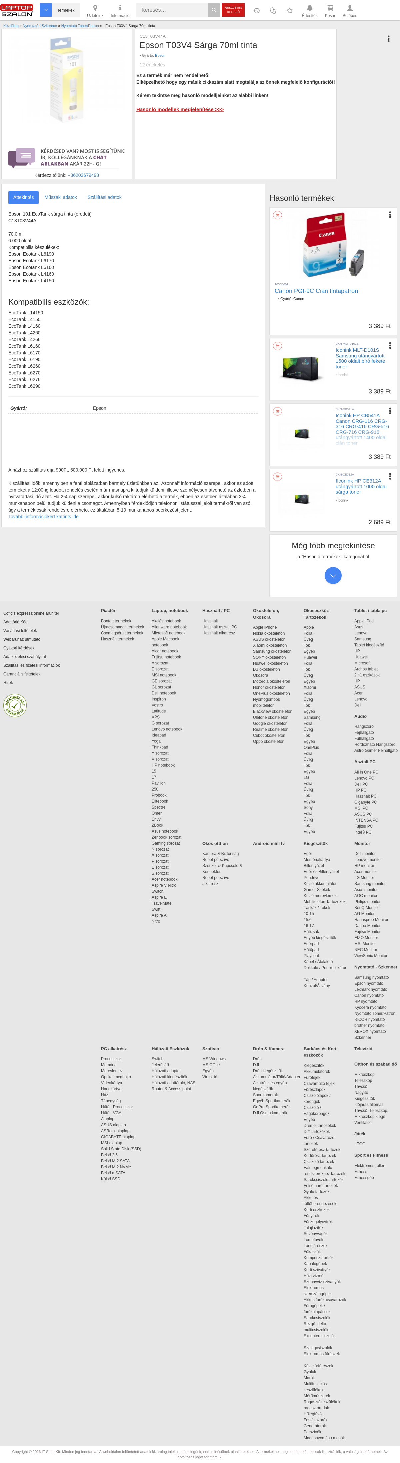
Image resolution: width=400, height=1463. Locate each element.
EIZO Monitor (366, 937)
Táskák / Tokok (317, 907)
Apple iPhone (265, 627)
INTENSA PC (366, 820)
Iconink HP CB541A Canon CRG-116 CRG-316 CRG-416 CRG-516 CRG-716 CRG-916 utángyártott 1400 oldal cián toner (362, 429)
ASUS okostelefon (269, 639)
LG (306, 777)
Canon (298, 299)
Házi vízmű (313, 1275)
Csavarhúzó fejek (322, 1083)
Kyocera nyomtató (370, 1007)
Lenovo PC (364, 778)
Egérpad (311, 943)
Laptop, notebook (170, 610)
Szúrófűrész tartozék (322, 1149)
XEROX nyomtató (370, 1031)
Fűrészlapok (318, 1089)
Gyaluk (318, 1372)
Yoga (156, 741)
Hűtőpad (311, 949)
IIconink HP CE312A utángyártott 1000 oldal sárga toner (361, 486)
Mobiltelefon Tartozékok (325, 901)
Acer (358, 693)
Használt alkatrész (218, 633)
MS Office (211, 1065)
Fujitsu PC (363, 826)
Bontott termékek (116, 621)
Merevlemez (112, 1071)
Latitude (159, 711)
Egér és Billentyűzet (321, 871)
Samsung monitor (370, 883)
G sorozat (160, 723)
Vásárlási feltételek (20, 630)
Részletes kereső (233, 10)
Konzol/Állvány (317, 985)
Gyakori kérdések (18, 648)
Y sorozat (160, 753)
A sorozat (160, 663)
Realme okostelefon (270, 729)
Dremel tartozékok (323, 1125)
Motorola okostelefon (271, 681)
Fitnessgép (364, 1177)
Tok (307, 645)
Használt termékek (117, 639)
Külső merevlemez (320, 895)
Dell (357, 705)
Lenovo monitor (368, 859)
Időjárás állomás (368, 1104)
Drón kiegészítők (268, 1071)
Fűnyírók (311, 1215)
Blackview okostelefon (272, 711)
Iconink (343, 375)
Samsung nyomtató (371, 977)
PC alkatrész (114, 1048)
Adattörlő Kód (15, 622)
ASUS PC (363, 814)
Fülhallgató (364, 738)
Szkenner (362, 1037)
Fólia (308, 633)
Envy (156, 819)
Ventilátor (362, 1122)
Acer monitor (365, 871)
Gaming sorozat (167, 843)
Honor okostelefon (269, 687)
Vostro (157, 705)
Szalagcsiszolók (318, 1348)
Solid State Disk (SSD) (121, 1149)
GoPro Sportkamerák (272, 1107)
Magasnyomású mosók (324, 1438)
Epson (160, 55)
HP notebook (163, 765)
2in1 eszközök (367, 675)
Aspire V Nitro (165, 885)
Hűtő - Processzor (117, 1107)
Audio (360, 716)
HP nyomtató (365, 1001)
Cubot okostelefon (269, 735)
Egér (308, 853)
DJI (256, 1065)
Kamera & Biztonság (220, 853)
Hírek (8, 682)
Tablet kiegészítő (369, 645)
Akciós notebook (166, 621)
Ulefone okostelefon (270, 717)
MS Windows (214, 1059)
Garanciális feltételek (21, 674)
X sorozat (160, 855)
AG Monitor (364, 913)
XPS (156, 717)
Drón (257, 1059)
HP (357, 651)
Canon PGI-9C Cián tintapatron (316, 291)
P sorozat (160, 861)
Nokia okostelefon (269, 633)
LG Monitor (364, 877)
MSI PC (361, 808)
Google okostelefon (270, 723)
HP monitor (364, 865)
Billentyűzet (314, 865)
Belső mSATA (114, 1173)
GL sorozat (161, 687)
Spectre (158, 807)
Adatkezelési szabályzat (24, 656)
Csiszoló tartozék (319, 1161)
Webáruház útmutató (21, 639)
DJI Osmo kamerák (271, 1113)
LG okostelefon (266, 669)
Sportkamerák (265, 1095)
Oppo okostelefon (268, 741)
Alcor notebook (165, 651)
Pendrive (311, 877)
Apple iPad (364, 621)
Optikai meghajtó (116, 1077)
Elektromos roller (369, 1165)
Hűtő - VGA (111, 1113)
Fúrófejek (315, 1077)
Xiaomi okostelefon (270, 645)
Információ (120, 10)
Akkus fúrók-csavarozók (325, 1299)
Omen (157, 813)
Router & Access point (171, 1089)
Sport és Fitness (371, 1155)
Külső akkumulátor (320, 883)
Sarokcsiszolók (319, 1317)
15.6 (307, 919)
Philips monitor (367, 901)
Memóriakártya (317, 859)
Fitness (360, 1171)
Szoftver (210, 1048)
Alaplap (107, 1119)
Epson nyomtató (368, 983)
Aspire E (159, 897)
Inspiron (159, 699)
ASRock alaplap (116, 1131)
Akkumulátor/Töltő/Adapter (276, 1077)
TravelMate (163, 903)
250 (155, 789)
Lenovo (360, 633)
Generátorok (315, 1426)
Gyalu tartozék (316, 1191)
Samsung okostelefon (272, 651)
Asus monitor (366, 889)
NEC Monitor (365, 949)
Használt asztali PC (219, 627)
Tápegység (111, 1101)
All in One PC (366, 772)
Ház (104, 1095)
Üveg (308, 639)
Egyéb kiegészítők (320, 937)
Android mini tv (269, 843)
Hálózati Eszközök (170, 1048)
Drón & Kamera (269, 1048)
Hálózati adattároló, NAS (173, 1083)
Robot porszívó (215, 859)
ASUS (359, 687)
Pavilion (159, 783)
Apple (309, 627)
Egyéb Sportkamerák (273, 1101)
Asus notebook (165, 831)
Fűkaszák (312, 1251)
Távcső (360, 1086)
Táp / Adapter (316, 979)
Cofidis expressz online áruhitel (31, 613)
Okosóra (260, 675)
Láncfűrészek (319, 1245)
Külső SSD (110, 1179)
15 (154, 771)
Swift (156, 909)
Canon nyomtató (369, 995)
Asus (358, 627)
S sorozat (160, 873)
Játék (359, 1133)
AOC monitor (365, 895)
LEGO (359, 1144)
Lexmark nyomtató (370, 989)
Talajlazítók (313, 1227)
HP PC (360, 790)
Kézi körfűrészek (322, 1366)
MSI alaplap (111, 1143)
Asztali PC (365, 761)
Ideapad (159, 735)
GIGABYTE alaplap (119, 1137)
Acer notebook (164, 879)
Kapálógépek (315, 1263)
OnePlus (311, 747)
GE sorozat (163, 681)
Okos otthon (215, 843)
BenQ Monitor (366, 907)
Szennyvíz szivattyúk (322, 1281)
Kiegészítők (316, 843)
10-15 (309, 913)
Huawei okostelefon (270, 663)
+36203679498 (83, 175)
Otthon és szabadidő (375, 1064)
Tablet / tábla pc (370, 610)
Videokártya (111, 1083)
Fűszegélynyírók (320, 1221)
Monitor (362, 843)
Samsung (312, 717)
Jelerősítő (160, 1065)
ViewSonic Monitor (370, 955)
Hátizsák (311, 931)
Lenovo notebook (167, 729)
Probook (159, 795)
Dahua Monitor (367, 925)
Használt (210, 621)
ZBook (157, 825)
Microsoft (362, 663)
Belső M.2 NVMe (117, 1167)
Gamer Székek (317, 889)
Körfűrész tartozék (320, 1155)
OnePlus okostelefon (271, 693)
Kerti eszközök (317, 1209)
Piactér (108, 610)
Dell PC (361, 784)
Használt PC (365, 796)
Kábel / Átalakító (319, 961)
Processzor (111, 1059)
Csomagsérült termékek (122, 633)
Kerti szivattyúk (317, 1269)
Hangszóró (364, 726)
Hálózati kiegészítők (169, 1077)
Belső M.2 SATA (115, 1161)
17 (154, 777)
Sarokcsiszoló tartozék (324, 1179)
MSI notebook (164, 675)
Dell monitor (365, 853)
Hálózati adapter (166, 1071)
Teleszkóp (363, 1080)
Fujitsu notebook (166, 657)
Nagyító (361, 1092)
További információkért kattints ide (43, 516)
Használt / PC (216, 610)
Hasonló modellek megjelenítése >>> (180, 109)
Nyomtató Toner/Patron (374, 1013)
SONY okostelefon (269, 657)
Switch (157, 891)
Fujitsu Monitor (367, 931)
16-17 (309, 925)
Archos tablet (366, 669)
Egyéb (309, 651)
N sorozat (160, 849)
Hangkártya (111, 1089)
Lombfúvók (313, 1239)
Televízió (363, 1048)
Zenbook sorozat (166, 837)
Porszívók (312, 1432)
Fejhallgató (364, 732)
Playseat (311, 955)
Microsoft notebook (168, 633)
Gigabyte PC (365, 802)
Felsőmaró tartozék (321, 1185)
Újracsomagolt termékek (122, 627)
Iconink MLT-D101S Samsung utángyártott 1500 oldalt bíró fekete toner (360, 358)
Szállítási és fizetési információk (31, 665)
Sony (308, 807)
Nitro (156, 921)
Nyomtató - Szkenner (375, 966)
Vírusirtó (209, 1077)
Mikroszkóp (364, 1074)
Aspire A (159, 915)
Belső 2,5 (109, 1155)
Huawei (310, 657)
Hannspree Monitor (371, 919)
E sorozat (160, 669)
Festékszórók (315, 1420)
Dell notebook (164, 693)
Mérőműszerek (317, 1396)
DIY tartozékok (317, 1131)
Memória (109, 1065)
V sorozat (160, 759)
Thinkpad (160, 747)
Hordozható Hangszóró (374, 744)
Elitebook (160, 801)
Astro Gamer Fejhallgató (376, 750)
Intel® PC (363, 832)
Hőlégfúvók (314, 1414)
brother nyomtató (369, 1025)
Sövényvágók (319, 1233)
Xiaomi (310, 687)
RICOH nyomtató (369, 1019)
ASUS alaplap (114, 1125)
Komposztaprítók (319, 1257)
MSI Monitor (365, 943)
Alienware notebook (169, 627)
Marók (314, 1378)
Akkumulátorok (320, 1071)
